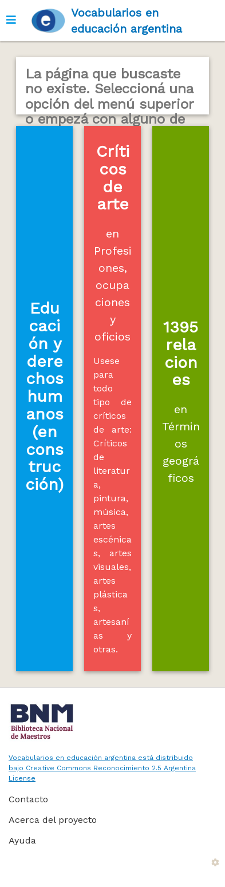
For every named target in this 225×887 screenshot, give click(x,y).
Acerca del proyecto (53, 819)
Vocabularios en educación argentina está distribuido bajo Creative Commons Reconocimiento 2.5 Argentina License (102, 768)
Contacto (28, 799)
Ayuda (22, 840)
